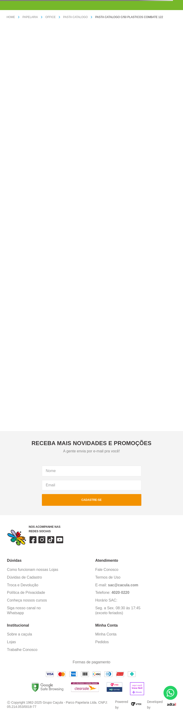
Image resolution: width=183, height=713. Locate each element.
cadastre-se (91, 500)
